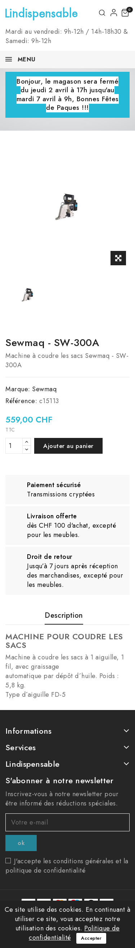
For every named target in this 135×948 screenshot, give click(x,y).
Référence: (21, 401)
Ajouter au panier (68, 446)
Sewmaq (44, 389)
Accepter (91, 938)
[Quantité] (14, 446)
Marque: (17, 389)
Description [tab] (64, 616)
